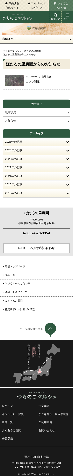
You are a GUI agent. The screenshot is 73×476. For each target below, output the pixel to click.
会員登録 (7, 438)
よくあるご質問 (14, 300)
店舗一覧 (7, 422)
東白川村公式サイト (12, 5)
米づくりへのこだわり (17, 283)
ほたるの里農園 (32, 51)
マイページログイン (38, 5)
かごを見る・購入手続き (54, 414)
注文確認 (44, 405)
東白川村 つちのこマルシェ (17, 17)
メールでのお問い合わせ (38, 248)
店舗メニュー (10, 39)
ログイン (7, 405)
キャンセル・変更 (13, 414)
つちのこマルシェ (61, 5)
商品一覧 (10, 275)
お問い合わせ (47, 430)
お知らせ (10, 120)
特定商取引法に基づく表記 (20, 309)
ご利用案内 (45, 422)
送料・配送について (16, 292)
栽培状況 (10, 112)
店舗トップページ (15, 266)
